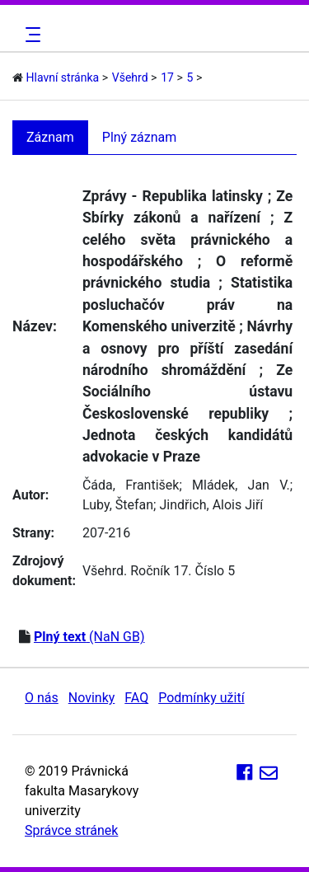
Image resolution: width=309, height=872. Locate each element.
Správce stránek (71, 830)
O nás (42, 698)
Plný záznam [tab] (139, 137)
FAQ (136, 698)
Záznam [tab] (50, 137)
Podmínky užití (201, 698)
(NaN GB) (89, 637)
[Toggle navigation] (30, 34)
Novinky (91, 698)
